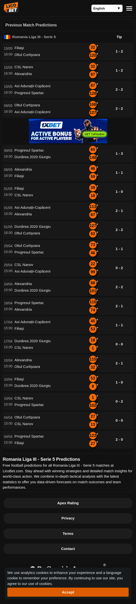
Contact (68, 549)
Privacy (68, 518)
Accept (68, 592)
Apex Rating (68, 503)
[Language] (107, 8)
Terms (68, 533)
